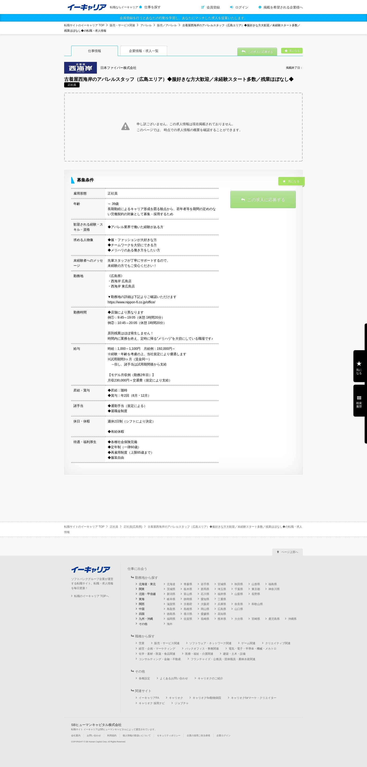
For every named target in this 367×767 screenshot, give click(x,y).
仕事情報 (94, 51)
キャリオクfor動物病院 (207, 697)
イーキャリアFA (149, 697)
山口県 (239, 609)
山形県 (256, 584)
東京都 (256, 589)
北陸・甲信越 (147, 594)
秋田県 (239, 584)
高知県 (222, 614)
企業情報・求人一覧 (143, 51)
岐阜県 (171, 599)
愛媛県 (205, 614)
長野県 (256, 594)
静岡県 (188, 599)
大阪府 (205, 604)
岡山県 (205, 609)
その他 (143, 624)
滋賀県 (171, 604)
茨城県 (171, 589)
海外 (169, 624)
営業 (141, 643)
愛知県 (205, 599)
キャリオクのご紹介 (210, 678)
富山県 (188, 594)
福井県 (222, 594)
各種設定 (144, 678)
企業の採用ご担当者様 (198, 735)
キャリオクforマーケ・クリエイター (253, 697)
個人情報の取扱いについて (137, 735)
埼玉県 (222, 589)
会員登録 (213, 7)
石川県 (205, 594)
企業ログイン (224, 735)
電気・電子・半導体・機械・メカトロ (252, 648)
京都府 (188, 604)
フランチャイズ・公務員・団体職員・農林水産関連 (223, 659)
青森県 (188, 584)
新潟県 (171, 594)
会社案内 (76, 735)
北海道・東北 (147, 584)
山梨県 (239, 594)
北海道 (171, 584)
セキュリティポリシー (168, 735)
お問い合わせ (94, 735)
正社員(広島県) (133, 526)
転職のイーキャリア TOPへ (91, 596)
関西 (141, 604)
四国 (141, 614)
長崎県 (205, 618)
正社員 (114, 526)
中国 (141, 609)
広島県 (222, 609)
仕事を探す (152, 7)
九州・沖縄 (146, 618)
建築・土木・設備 (234, 653)
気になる (359, 371)
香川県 (188, 614)
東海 (141, 599)
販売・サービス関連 (122, 25)
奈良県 (239, 604)
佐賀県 (188, 618)
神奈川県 (274, 589)
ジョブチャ (182, 703)
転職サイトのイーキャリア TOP (84, 25)
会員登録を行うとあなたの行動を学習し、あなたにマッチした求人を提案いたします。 (183, 18)
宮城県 (222, 584)
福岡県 (171, 618)
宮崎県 (256, 618)
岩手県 (205, 584)
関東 (141, 589)
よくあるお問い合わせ (174, 678)
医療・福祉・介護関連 (199, 653)
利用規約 (112, 735)
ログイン (241, 7)
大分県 (239, 618)
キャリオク (176, 697)
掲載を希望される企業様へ (283, 7)
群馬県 (205, 589)
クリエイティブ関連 (277, 643)
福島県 (272, 584)
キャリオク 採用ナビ (152, 703)
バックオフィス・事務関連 (202, 648)
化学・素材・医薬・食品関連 (157, 653)
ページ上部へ (289, 552)
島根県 (188, 609)
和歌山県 (257, 604)
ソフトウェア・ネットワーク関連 (210, 643)
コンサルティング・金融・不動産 (160, 659)
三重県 (222, 599)
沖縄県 (292, 618)
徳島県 (171, 614)
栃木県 (188, 589)
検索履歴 (359, 405)
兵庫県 (222, 604)
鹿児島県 (274, 618)
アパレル (146, 25)
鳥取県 (171, 609)
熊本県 (222, 618)
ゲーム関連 (248, 643)
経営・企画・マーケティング (157, 648)
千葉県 (239, 589)
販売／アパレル (167, 25)
